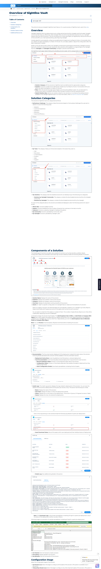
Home (14, 8)
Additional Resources (16, 32)
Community (79, 2)
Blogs (72, 2)
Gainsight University (63, 2)
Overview (33, 8)
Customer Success (19, 8)
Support (86, 2)
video (87, 27)
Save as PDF (90, 16)
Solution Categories (16, 24)
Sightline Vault (27, 8)
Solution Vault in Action (17, 30)
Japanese (42, 2)
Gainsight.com (52, 2)
